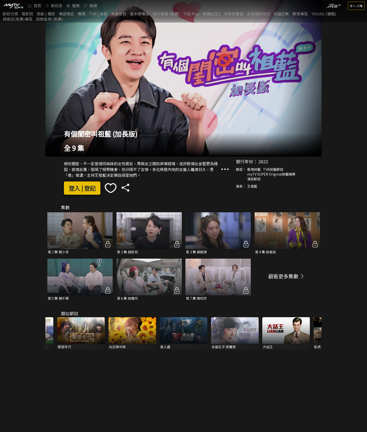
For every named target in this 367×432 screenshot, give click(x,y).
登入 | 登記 (82, 188)
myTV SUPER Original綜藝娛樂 (271, 174)
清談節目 (254, 178)
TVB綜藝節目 (273, 169)
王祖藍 (252, 186)
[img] (13, 6)
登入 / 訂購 (356, 6)
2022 (263, 161)
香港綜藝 (254, 169)
